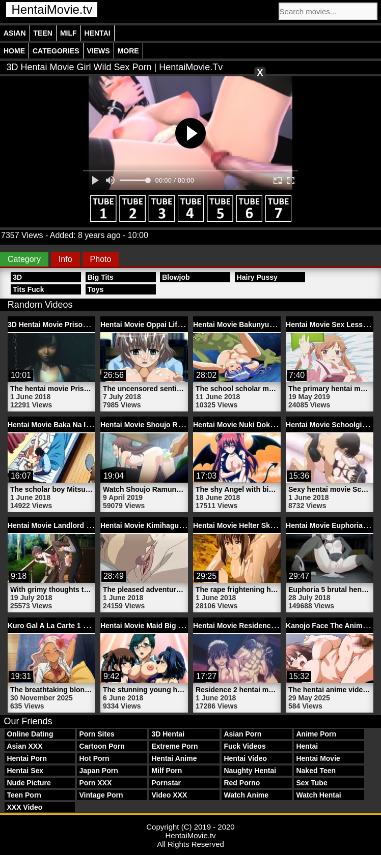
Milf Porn (166, 770)
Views (98, 51)
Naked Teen (316, 770)
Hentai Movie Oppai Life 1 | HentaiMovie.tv (171, 324)
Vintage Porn (101, 795)
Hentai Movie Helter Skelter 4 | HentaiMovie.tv (270, 525)
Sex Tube (311, 783)
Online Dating (30, 734)
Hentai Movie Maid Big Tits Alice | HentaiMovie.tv (182, 626)
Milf (68, 33)
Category (24, 259)
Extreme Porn (174, 746)
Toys (96, 289)
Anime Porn (316, 734)
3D (17, 277)
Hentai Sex (25, 770)
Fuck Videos (244, 746)
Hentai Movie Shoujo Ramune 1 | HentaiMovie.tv (181, 425)
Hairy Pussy (257, 277)
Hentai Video (245, 758)
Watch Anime (246, 795)
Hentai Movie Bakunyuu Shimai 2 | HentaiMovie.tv (277, 324)
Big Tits (101, 277)
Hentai (98, 33)
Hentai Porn (27, 758)
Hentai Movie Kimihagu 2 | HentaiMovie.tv (170, 525)
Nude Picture (28, 783)
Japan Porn (98, 770)
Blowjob (175, 277)
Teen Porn (24, 795)
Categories (56, 51)
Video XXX (169, 795)
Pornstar (166, 783)
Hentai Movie (318, 758)
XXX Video (24, 807)
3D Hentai (167, 734)
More (128, 51)
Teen (43, 33)
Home (14, 51)
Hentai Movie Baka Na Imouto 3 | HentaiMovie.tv (89, 425)
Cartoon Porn (101, 746)
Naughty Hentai (250, 770)
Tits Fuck (28, 289)
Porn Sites (96, 734)
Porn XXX (95, 783)
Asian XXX (24, 746)
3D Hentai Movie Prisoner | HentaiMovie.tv (79, 324)
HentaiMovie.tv (51, 9)
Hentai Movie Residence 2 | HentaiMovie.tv (265, 626)
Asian (15, 33)
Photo (101, 259)
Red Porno (242, 783)
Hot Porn (94, 758)
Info (65, 259)
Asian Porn (242, 734)
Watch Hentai (318, 795)
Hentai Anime (174, 758)
